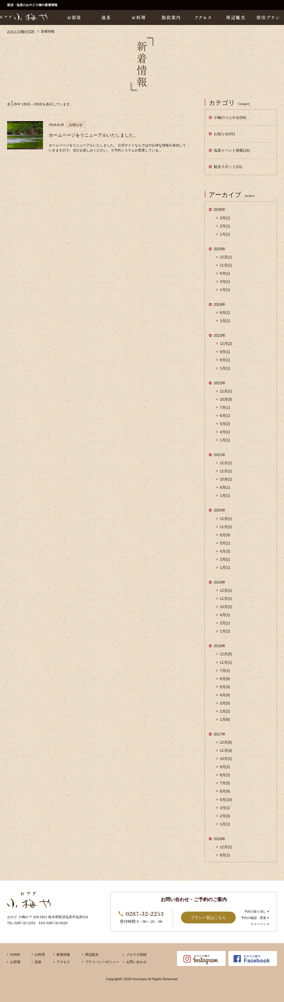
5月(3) (225, 687)
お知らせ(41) (224, 134)
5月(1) (225, 273)
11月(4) (226, 750)
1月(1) (225, 234)
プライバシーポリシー (102, 962)
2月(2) (225, 711)
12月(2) (226, 343)
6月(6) (225, 679)
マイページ (258, 924)
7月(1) (225, 407)
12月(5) (226, 654)
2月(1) (225, 226)
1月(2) (225, 631)
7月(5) (225, 783)
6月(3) (225, 535)
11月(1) (226, 265)
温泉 (38, 962)
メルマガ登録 (136, 955)
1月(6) (225, 719)
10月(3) (226, 399)
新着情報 (63, 955)
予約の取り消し (255, 911)
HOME (15, 955)
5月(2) (225, 424)
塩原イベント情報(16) (232, 150)
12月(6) (226, 742)
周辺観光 (92, 955)
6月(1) (225, 415)
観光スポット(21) (228, 167)
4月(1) (225, 432)
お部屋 (15, 962)
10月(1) (226, 479)
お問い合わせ (136, 962)
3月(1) (225, 218)
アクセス (63, 962)
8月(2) (225, 775)
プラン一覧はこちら (208, 917)
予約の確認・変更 (253, 918)
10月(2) (226, 607)
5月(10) (226, 799)
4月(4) (225, 695)
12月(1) (226, 257)
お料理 (40, 955)
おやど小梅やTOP (21, 31)
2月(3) (225, 816)
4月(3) (225, 551)
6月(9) (225, 791)
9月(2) (225, 767)
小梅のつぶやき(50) (230, 117)
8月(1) (225, 312)
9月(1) (225, 352)
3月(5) (225, 703)
